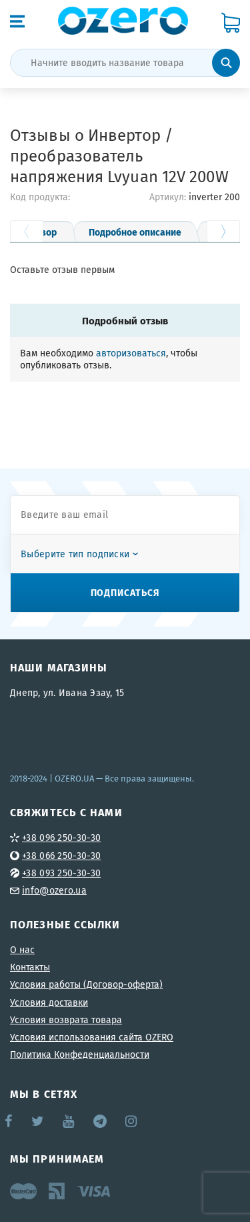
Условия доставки (49, 1002)
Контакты (30, 967)
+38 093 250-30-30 (61, 873)
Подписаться (125, 592)
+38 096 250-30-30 (61, 837)
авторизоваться (131, 353)
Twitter (38, 1121)
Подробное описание (135, 231)
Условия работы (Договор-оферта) (86, 984)
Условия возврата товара (66, 1019)
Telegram (101, 1121)
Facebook (9, 1121)
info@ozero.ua (54, 890)
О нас (22, 949)
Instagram (132, 1121)
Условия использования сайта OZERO (91, 1037)
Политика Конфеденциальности (79, 1054)
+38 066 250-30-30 (61, 855)
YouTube (69, 1121)
